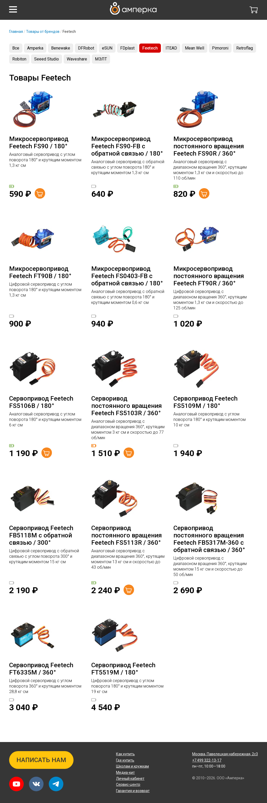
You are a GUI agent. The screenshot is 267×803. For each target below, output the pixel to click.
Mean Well (194, 48)
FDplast (127, 48)
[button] (13, 9)
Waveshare (77, 59)
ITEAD (171, 48)
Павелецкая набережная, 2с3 (225, 754)
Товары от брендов (42, 31)
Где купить (125, 760)
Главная (16, 31)
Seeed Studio (46, 59)
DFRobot (86, 48)
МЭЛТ (101, 59)
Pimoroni (220, 48)
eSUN (107, 48)
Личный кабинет (130, 778)
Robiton (19, 59)
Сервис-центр (128, 784)
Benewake (60, 48)
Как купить (125, 754)
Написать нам (41, 760)
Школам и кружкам (132, 766)
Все (15, 48)
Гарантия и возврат (133, 791)
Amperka (35, 48)
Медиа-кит (125, 772)
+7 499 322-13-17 (206, 760)
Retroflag (244, 48)
